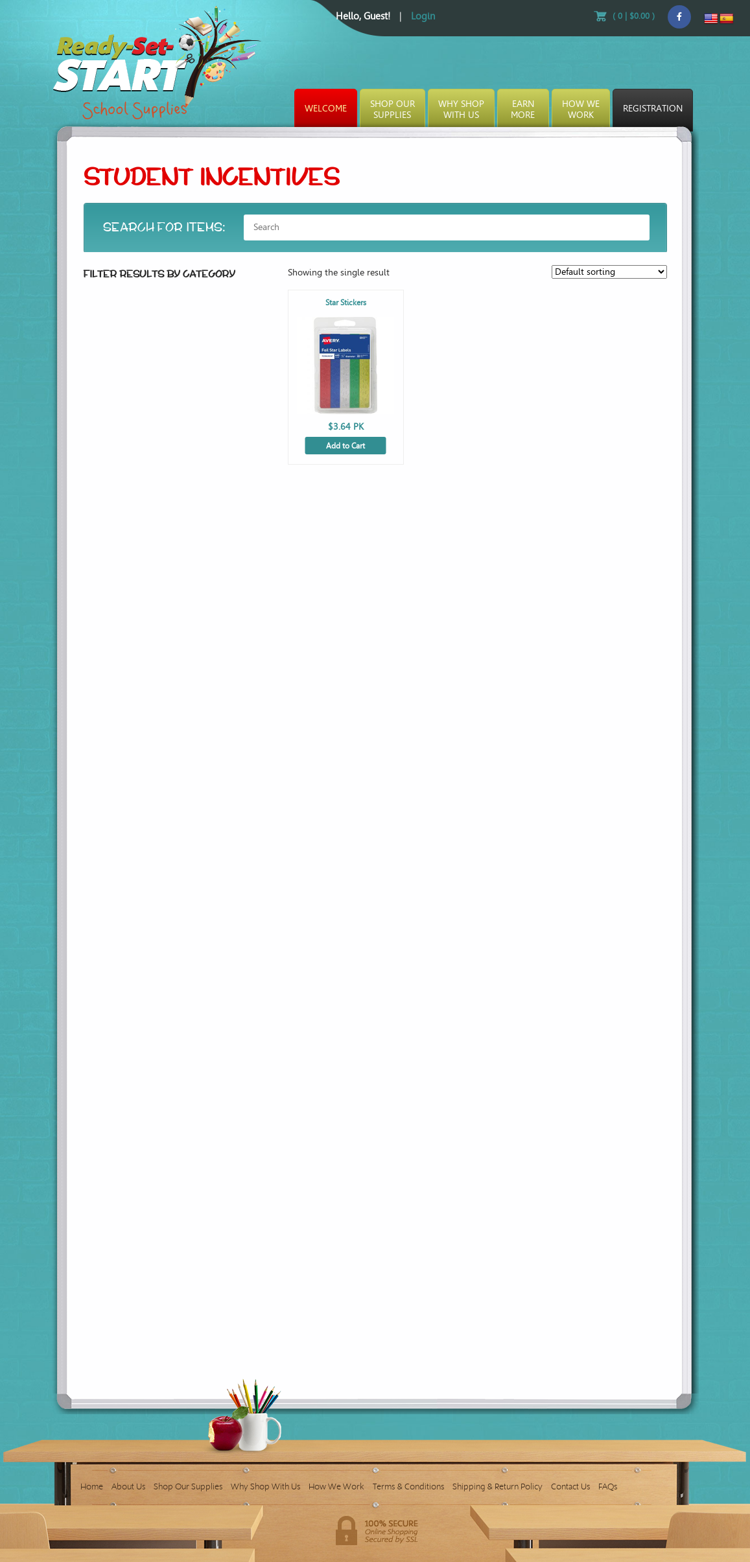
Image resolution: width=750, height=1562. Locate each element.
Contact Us (570, 1486)
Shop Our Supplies (188, 1486)
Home (91, 1486)
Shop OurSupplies (392, 110)
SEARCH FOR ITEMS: (164, 227)
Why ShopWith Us (461, 110)
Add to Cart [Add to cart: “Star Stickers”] (345, 445)
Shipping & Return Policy (497, 1486)
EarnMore (523, 110)
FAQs (607, 1486)
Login (423, 16)
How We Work (336, 1486)
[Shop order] (609, 272)
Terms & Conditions (408, 1486)
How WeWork (581, 110)
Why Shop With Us (265, 1486)
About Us (128, 1486)
